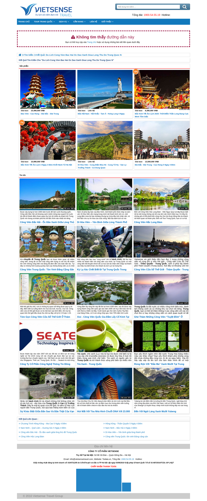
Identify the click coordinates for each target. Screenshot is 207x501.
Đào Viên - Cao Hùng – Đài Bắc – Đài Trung (40, 114)
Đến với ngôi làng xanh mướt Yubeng (155, 411)
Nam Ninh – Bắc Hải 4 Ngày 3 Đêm (121, 428)
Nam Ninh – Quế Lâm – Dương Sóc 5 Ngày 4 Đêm (43, 428)
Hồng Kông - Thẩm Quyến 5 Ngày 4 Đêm (123, 423)
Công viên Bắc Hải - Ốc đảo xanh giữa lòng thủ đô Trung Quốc (49, 432)
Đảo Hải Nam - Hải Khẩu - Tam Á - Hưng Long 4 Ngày (101, 114)
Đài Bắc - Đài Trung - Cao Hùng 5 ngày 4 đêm (155, 165)
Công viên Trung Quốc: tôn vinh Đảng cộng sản (47, 269)
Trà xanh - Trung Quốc (89, 364)
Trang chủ (91, 42)
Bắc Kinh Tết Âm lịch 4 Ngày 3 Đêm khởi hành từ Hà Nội (46, 165)
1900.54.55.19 (151, 15)
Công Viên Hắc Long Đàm (148, 222)
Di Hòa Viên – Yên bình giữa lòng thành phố (102, 222)
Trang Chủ (53, 9)
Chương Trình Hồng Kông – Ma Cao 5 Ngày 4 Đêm (44, 423)
